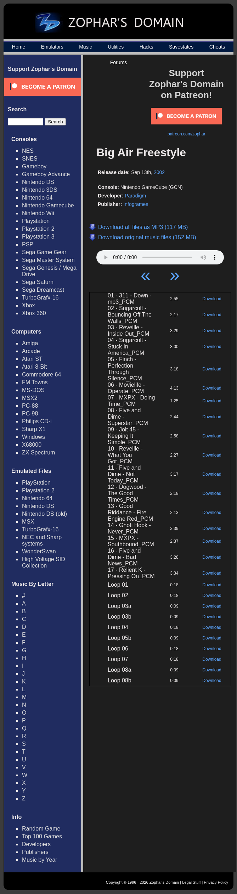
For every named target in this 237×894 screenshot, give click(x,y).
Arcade (31, 351)
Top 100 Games (42, 836)
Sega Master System (48, 260)
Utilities (116, 47)
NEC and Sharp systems (42, 540)
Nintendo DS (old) (44, 514)
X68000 (31, 445)
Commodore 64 (41, 374)
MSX (28, 522)
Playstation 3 (38, 237)
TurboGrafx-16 (40, 298)
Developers (36, 844)
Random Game (41, 829)
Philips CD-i (37, 421)
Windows (33, 437)
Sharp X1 (34, 429)
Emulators (52, 47)
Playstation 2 (38, 229)
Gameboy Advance (46, 174)
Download (211, 298)
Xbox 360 (34, 313)
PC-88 (30, 406)
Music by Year (39, 860)
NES (28, 151)
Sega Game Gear (44, 252)
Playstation (36, 221)
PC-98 (30, 413)
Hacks (146, 47)
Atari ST (32, 359)
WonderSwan (39, 551)
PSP (27, 244)
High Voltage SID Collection (43, 562)
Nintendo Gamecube (48, 205)
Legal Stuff (191, 882)
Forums (118, 62)
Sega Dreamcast (43, 290)
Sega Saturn (37, 282)
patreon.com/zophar (186, 134)
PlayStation (36, 483)
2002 (159, 172)
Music (85, 47)
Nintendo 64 (37, 198)
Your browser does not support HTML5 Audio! (160, 255)
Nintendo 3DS (39, 190)
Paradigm (135, 196)
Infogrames (135, 204)
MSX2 (30, 398)
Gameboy (34, 166)
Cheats (217, 47)
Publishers (35, 852)
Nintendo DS (38, 182)
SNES (30, 159)
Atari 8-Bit (34, 367)
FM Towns (35, 382)
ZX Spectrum (38, 452)
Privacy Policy (216, 882)
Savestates (181, 47)
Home (18, 47)
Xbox (28, 305)
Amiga (30, 343)
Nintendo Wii (38, 213)
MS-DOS (33, 390)
